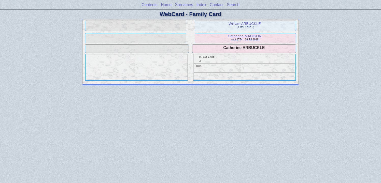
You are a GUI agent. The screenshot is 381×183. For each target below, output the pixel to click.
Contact (216, 5)
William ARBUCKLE (245, 24)
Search (233, 5)
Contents (149, 5)
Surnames (184, 5)
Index (201, 5)
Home (166, 5)
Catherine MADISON (245, 36)
